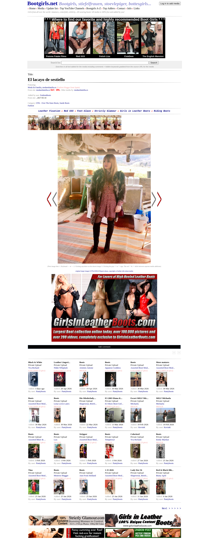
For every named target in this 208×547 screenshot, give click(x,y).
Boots (82, 362)
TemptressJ (110, 439)
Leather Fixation (49, 111)
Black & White (35, 362)
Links (137, 8)
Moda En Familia (34, 87)
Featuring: (32, 85)
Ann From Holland (87, 475)
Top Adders (109, 8)
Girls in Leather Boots (135, 111)
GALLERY (33, 370)
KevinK (141, 427)
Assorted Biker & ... (37, 439)
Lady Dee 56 (136, 470)
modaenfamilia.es (49, 87)
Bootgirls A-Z (93, 8)
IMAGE (83, 370)
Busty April (161, 475)
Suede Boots (64, 103)
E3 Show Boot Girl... (114, 403)
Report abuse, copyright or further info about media (116, 271)
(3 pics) (41, 370)
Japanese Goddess (113, 368)
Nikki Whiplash (61, 368)
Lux (55, 439)
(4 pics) (118, 478)
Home (32, 8)
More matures (162, 362)
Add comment (104, 347)
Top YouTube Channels (72, 8)
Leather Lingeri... (62, 362)
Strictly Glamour (105, 111)
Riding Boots (162, 111)
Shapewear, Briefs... (88, 403)
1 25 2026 (109, 470)
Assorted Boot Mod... (139, 368)
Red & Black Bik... (165, 470)
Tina (30, 470)
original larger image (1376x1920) (86, 271)
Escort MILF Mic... (139, 398)
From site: (32, 90)
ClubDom (129, 56)
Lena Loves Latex (61, 403)
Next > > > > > (171, 508)
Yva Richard (33, 368)
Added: (31, 388)
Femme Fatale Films (56, 56)
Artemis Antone (86, 368)
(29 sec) (115, 406)
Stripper (83, 434)
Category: (32, 103)
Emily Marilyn (162, 439)
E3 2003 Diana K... (113, 398)
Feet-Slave (84, 111)
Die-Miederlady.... (87, 398)
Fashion (31, 106)
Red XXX (80, 56)
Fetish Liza (104, 56)
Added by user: (34, 95)
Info (129, 8)
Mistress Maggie (61, 475)
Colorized (135, 434)
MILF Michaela (163, 398)
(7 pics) (67, 370)
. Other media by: (67, 90)
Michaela (134, 403)
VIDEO (108, 406)
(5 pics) (169, 478)
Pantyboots (41, 391)
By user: (32, 391)
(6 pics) (169, 370)
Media (41, 8)
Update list (52, 8)
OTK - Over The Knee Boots (47, 103)
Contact (121, 8)
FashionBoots (45, 95)
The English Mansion (153, 56)
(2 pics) (118, 370)
